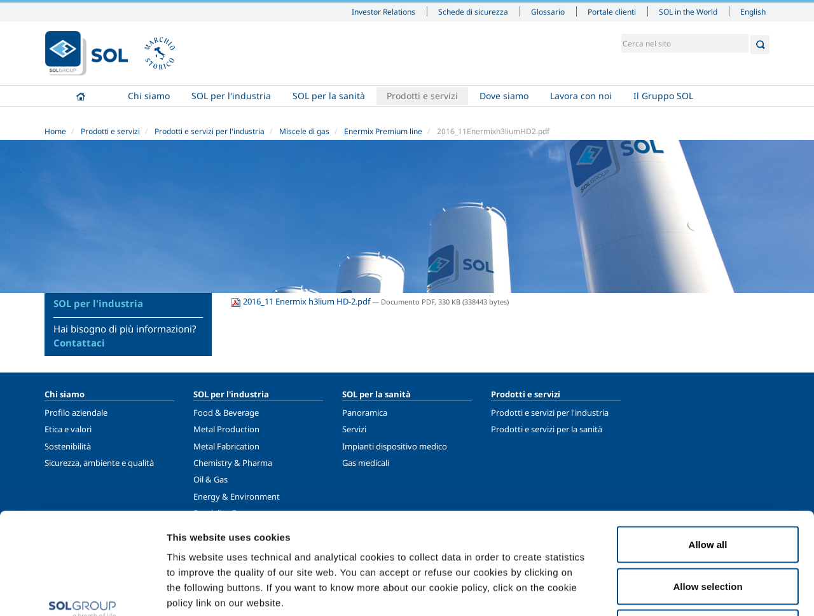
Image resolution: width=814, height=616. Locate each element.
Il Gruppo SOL (663, 96)
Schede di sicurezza (473, 11)
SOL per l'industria (231, 96)
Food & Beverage (226, 412)
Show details (661, 590)
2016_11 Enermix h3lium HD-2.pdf (301, 301)
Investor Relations (383, 11)
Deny (708, 532)
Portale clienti (612, 11)
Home (80, 96)
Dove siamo (503, 96)
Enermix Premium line (383, 131)
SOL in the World (688, 11)
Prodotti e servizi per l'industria (210, 131)
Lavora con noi (581, 96)
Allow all (708, 449)
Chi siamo (149, 96)
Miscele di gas (304, 131)
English (753, 11)
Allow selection (707, 491)
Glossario (548, 11)
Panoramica (364, 412)
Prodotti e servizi (422, 96)
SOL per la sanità (329, 96)
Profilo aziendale (76, 412)
